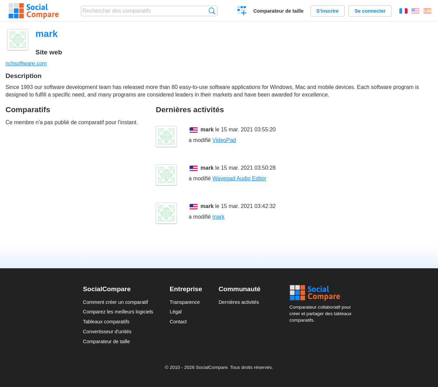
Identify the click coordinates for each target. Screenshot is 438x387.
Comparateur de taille (278, 11)
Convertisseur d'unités (107, 331)
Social (322, 293)
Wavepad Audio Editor (239, 178)
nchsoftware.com (26, 63)
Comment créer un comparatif (115, 302)
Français (403, 11)
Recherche (212, 11)
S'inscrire (328, 11)
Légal (176, 311)
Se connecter (370, 11)
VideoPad (224, 140)
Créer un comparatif (242, 11)
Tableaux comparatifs (106, 321)
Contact (178, 321)
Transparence (185, 302)
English (415, 11)
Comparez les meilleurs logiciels (118, 311)
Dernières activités (239, 302)
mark (207, 129)
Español (427, 11)
